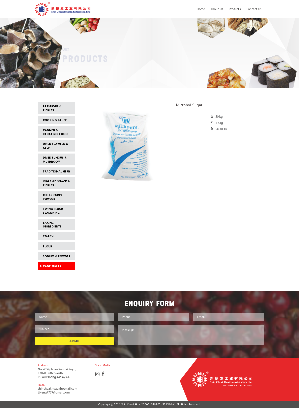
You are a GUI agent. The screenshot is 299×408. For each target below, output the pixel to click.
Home (201, 9)
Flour (47, 246)
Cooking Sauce (55, 120)
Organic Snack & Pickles (56, 183)
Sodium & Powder (56, 256)
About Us (217, 9)
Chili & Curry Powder (52, 197)
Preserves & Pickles (52, 108)
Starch (48, 236)
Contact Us (254, 9)
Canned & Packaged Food (55, 132)
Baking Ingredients (52, 224)
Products (235, 9)
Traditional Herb (56, 171)
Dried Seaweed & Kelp (55, 145)
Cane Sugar (52, 266)
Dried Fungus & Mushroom (54, 159)
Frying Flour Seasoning (53, 211)
